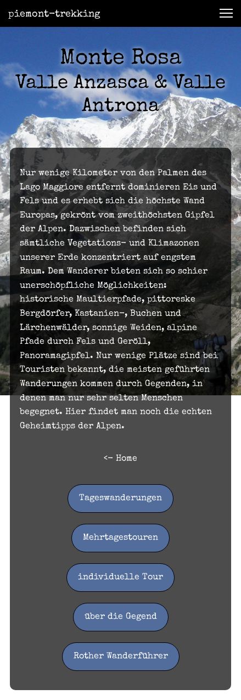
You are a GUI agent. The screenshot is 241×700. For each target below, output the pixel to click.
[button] (226, 13)
